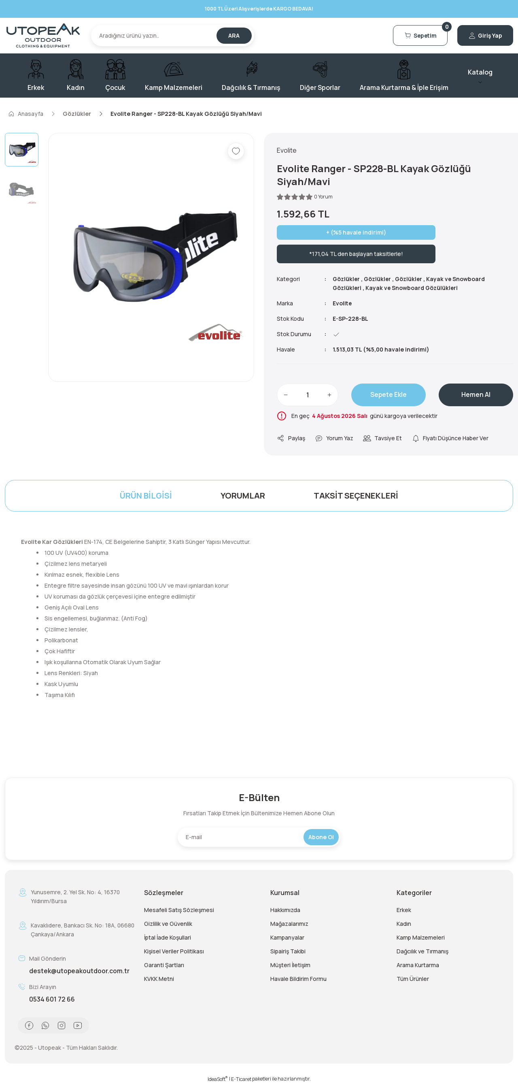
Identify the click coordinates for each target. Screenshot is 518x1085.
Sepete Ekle (388, 394)
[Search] (172, 35)
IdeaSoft (218, 1079)
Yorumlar (243, 495)
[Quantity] (307, 395)
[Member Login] (483, 35)
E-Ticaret (241, 1079)
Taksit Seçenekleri (356, 495)
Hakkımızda (285, 910)
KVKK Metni (159, 979)
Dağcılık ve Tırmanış (422, 951)
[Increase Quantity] (329, 395)
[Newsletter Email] (259, 837)
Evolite (342, 303)
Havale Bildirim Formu (298, 979)
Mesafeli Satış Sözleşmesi (179, 910)
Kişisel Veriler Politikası (174, 951)
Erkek (404, 910)
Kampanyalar (287, 937)
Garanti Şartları (164, 965)
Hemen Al (475, 394)
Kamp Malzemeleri (421, 937)
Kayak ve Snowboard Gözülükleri (414, 288)
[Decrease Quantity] (285, 395)
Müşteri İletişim (290, 965)
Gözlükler (347, 279)
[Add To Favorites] (235, 151)
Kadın (404, 923)
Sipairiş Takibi (288, 951)
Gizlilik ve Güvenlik (168, 923)
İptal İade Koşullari (167, 937)
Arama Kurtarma (418, 965)
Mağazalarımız (289, 923)
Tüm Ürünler (413, 979)
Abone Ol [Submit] (321, 837)
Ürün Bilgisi (146, 495)
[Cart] (416, 35)
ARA (234, 35)
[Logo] (43, 35)
